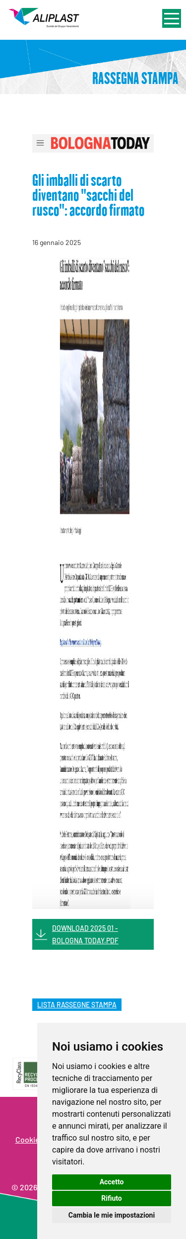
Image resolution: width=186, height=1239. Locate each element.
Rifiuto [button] (111, 1198)
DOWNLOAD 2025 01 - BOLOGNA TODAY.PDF (85, 934)
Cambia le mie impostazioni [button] (111, 1215)
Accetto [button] (112, 1182)
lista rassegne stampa (77, 1004)
